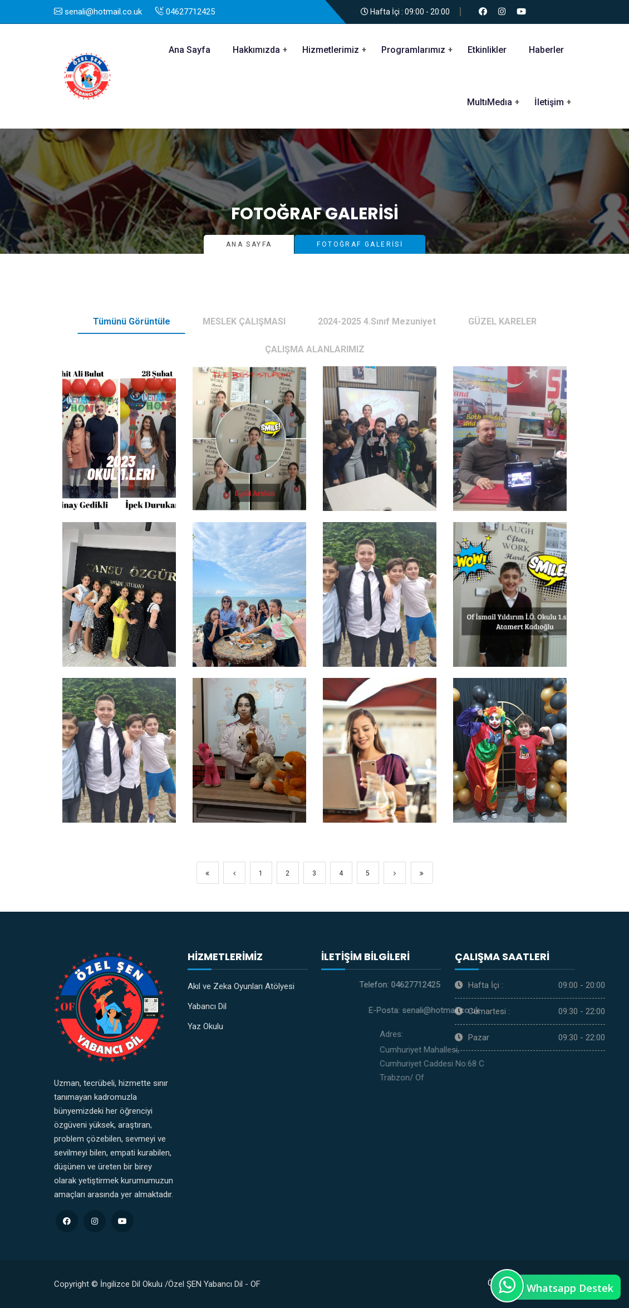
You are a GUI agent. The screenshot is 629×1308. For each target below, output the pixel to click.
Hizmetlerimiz (330, 50)
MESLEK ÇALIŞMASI (244, 321)
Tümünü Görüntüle (131, 321)
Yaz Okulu (205, 1026)
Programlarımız (413, 50)
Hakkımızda (256, 50)
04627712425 (489, 985)
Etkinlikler (487, 50)
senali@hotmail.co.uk (511, 1010)
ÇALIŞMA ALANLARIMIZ (315, 349)
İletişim (549, 102)
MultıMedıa (489, 102)
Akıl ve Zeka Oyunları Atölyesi (241, 986)
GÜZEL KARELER (502, 321)
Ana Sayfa (189, 50)
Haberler (546, 50)
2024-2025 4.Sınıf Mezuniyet (377, 321)
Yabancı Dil (207, 1006)
